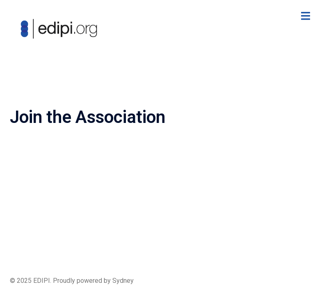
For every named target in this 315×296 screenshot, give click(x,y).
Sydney (123, 280)
